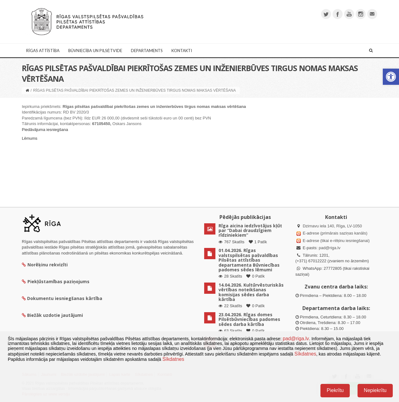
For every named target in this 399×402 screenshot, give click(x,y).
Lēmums (29, 138)
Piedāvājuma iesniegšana (45, 129)
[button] (391, 77)
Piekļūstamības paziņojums (55, 281)
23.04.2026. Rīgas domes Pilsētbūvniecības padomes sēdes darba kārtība (249, 319)
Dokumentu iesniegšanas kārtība (64, 298)
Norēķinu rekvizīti (45, 265)
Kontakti (181, 50)
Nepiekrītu (375, 390)
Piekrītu (335, 390)
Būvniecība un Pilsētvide (95, 50)
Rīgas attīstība (43, 50)
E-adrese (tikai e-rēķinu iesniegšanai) (336, 240)
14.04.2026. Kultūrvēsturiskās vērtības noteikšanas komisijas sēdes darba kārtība (251, 292)
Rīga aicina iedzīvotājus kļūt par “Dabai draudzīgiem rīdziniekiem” (250, 230)
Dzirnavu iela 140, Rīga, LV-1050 (332, 226)
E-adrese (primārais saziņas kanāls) (335, 233)
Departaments (147, 50)
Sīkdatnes (305, 353)
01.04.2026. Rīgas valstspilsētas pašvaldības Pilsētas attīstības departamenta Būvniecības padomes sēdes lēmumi (249, 260)
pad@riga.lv (329, 247)
